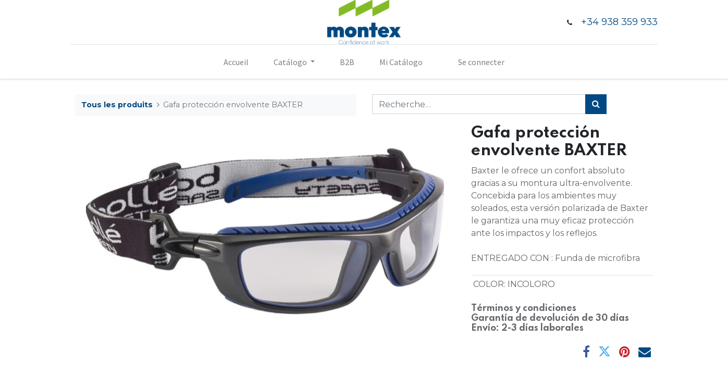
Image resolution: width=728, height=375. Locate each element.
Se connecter (481, 62)
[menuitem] (236, 62)
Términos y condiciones (523, 308)
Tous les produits (117, 104)
